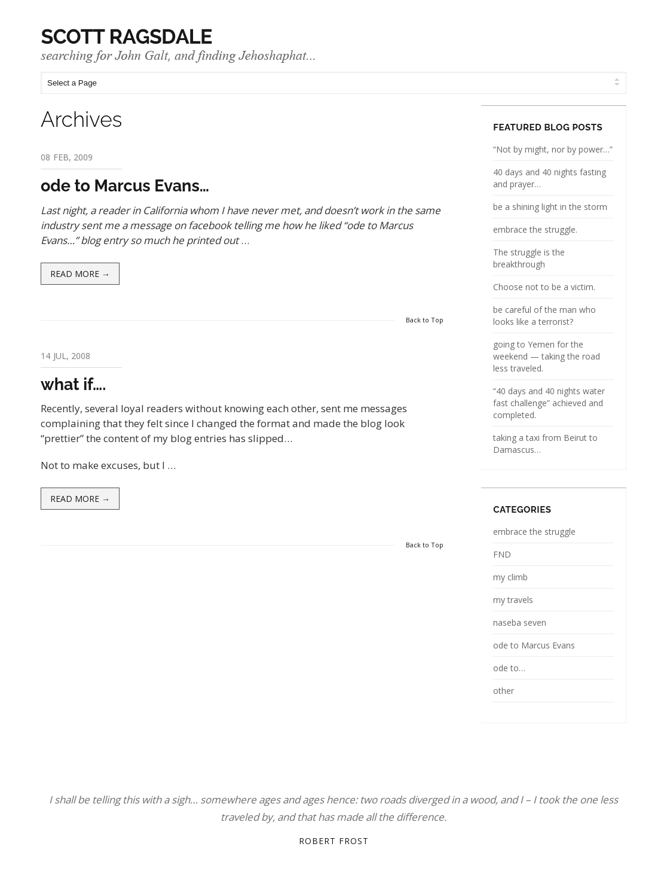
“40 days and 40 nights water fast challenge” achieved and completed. (549, 403)
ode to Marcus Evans (534, 645)
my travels (513, 599)
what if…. (73, 384)
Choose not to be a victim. (544, 287)
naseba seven (519, 622)
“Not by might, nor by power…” (553, 149)
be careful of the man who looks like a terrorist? (544, 315)
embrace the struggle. (535, 229)
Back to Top (424, 319)
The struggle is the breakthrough (529, 258)
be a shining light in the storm (550, 206)
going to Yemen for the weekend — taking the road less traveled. (546, 356)
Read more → (80, 273)
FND (502, 554)
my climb (510, 577)
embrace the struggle (534, 531)
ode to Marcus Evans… (125, 185)
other (503, 690)
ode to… (509, 668)
